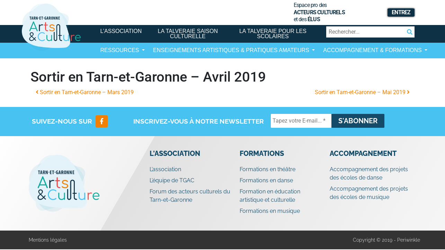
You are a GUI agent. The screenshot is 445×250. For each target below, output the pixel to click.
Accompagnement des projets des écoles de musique (369, 192)
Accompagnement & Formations (373, 50)
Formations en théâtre (267, 169)
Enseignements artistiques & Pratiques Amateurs (232, 50)
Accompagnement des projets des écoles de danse (369, 173)
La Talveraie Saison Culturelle (188, 33)
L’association (121, 31)
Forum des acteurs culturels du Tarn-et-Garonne (190, 195)
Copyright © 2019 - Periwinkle (386, 240)
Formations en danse (266, 180)
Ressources (120, 50)
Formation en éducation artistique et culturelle (270, 195)
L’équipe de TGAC (172, 180)
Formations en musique (270, 211)
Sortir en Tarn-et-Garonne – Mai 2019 (362, 92)
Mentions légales (48, 240)
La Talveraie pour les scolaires (272, 33)
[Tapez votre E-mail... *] (301, 121)
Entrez (401, 12)
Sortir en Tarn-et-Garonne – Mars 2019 (85, 92)
